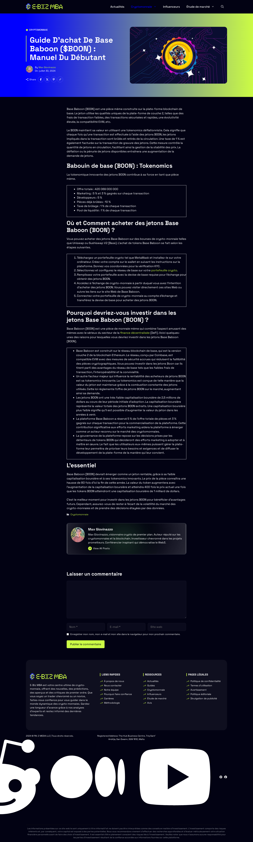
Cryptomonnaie (145, 6)
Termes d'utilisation (201, 685)
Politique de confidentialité (205, 681)
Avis (149, 702)
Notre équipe (111, 689)
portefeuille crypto (164, 270)
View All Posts (101, 548)
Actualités (117, 6)
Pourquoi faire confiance (118, 694)
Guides (151, 685)
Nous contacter (113, 685)
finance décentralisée (135, 333)
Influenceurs (171, 6)
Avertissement (198, 689)
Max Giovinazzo (47, 67)
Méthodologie (112, 702)
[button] (222, 6)
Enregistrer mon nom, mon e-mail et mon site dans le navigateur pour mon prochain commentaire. (125, 634)
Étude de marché (202, 6)
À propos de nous (114, 681)
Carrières (109, 698)
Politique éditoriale (200, 694)
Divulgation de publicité (203, 698)
